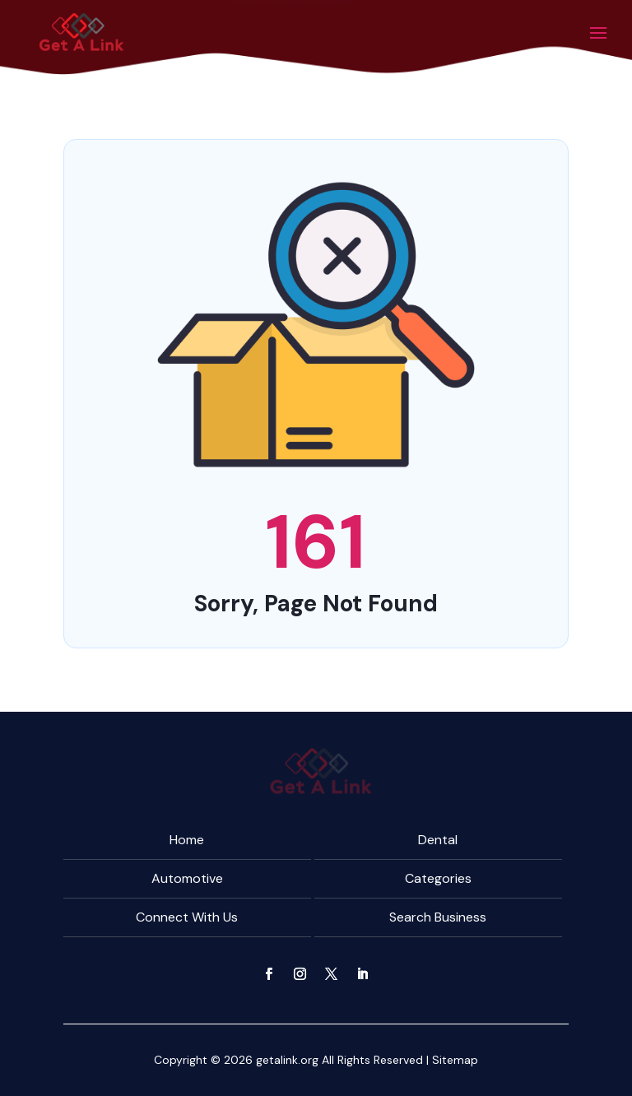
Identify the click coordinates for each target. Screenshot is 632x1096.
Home (187, 839)
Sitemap (455, 1059)
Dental (438, 839)
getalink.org (287, 1059)
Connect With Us (187, 917)
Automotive (187, 878)
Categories (438, 878)
